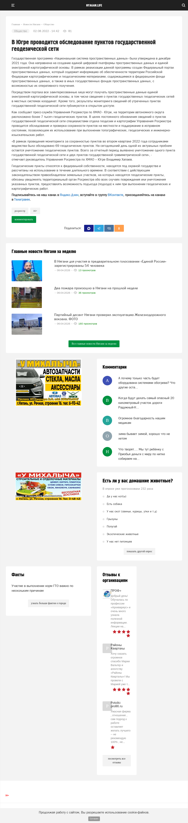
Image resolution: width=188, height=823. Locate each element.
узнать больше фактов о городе (48, 603)
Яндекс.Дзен (69, 195)
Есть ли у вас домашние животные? (138, 481)
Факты (18, 575)
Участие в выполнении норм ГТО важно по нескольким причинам (42, 588)
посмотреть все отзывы (116, 760)
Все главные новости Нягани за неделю (94, 343)
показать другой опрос (139, 551)
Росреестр (20, 210)
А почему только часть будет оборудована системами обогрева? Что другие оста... (146, 382)
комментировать (24, 219)
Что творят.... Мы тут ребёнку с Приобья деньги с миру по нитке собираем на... (141, 454)
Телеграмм (22, 199)
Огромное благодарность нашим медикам (141, 420)
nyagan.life (94, 5)
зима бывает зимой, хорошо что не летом (144, 436)
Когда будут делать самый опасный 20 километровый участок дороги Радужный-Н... (146, 402)
